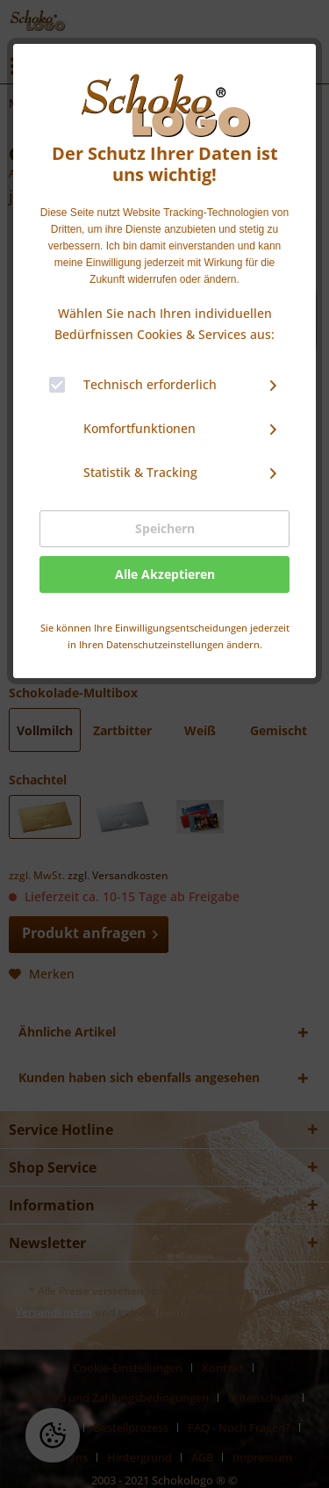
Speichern (165, 528)
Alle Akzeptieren (165, 574)
